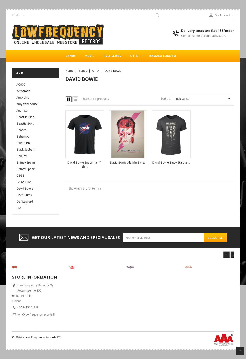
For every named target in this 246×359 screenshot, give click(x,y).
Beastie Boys (25, 123)
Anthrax (21, 110)
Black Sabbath (25, 149)
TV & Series (112, 56)
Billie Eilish (23, 143)
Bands (70, 56)
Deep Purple (24, 195)
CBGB (20, 175)
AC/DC (20, 84)
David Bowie (24, 188)
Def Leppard (24, 201)
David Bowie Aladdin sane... (128, 162)
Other (135, 56)
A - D (19, 73)
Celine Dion (23, 182)
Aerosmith (23, 91)
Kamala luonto (162, 56)
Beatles (21, 130)
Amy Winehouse (27, 104)
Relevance (204, 98)
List (75, 99)
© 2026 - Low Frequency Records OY (36, 337)
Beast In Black (25, 117)
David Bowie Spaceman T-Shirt (84, 164)
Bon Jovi (21, 156)
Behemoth (23, 136)
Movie (89, 56)
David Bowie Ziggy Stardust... (171, 162)
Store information (34, 277)
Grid (69, 99)
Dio (18, 208)
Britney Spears (26, 162)
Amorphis (22, 97)
